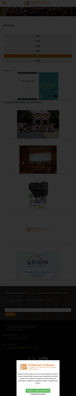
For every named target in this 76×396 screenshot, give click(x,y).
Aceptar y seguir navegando (38, 391)
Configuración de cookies (38, 394)
